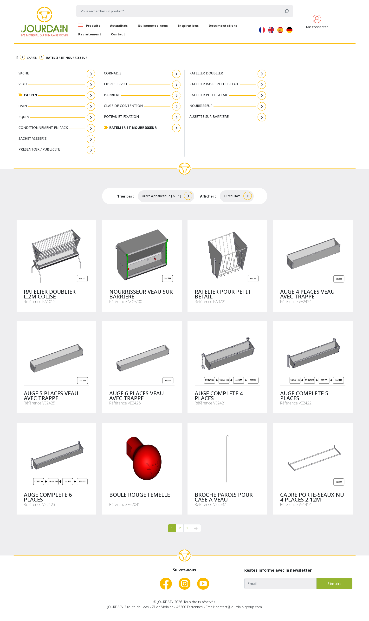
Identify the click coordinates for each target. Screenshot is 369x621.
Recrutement (89, 34)
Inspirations (188, 25)
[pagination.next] (196, 528)
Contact (118, 34)
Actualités (119, 25)
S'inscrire (334, 583)
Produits (89, 25)
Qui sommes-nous (153, 25)
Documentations (223, 25)
